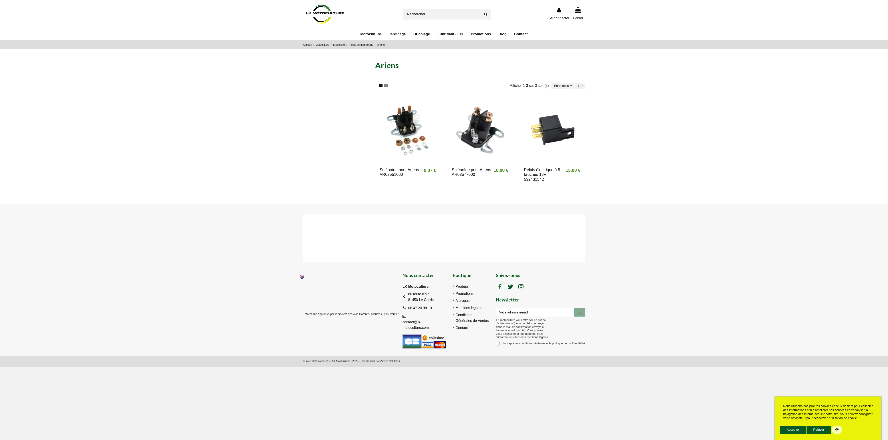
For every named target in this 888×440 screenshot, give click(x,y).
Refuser (818, 429)
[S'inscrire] (579, 313)
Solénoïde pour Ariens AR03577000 (471, 173)
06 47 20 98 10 (420, 309)
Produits (462, 287)
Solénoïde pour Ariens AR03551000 (399, 173)
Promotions (465, 294)
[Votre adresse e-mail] (535, 313)
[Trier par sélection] (560, 86)
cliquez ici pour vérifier (384, 314)
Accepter (793, 429)
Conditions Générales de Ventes (472, 318)
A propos (463, 301)
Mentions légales (469, 309)
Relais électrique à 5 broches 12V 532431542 (542, 175)
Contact (462, 328)
